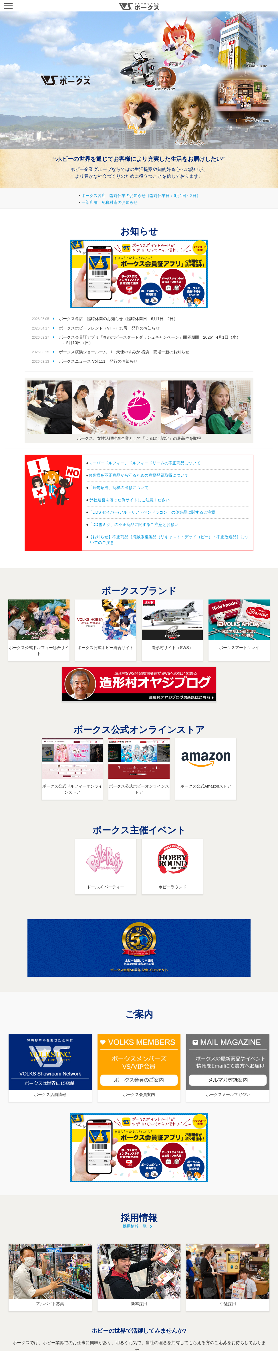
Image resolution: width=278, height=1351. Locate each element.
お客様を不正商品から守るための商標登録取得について (138, 475)
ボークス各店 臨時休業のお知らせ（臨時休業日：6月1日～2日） (141, 195)
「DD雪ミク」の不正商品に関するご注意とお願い (133, 524)
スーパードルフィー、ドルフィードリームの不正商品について (144, 463)
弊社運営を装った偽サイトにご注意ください (130, 500)
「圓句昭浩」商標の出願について (118, 487)
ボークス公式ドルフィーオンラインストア (72, 786)
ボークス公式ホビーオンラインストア (138, 786)
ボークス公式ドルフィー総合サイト (38, 647)
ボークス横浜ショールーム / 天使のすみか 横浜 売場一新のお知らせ (123, 352)
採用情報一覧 (135, 1226)
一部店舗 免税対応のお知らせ (110, 202)
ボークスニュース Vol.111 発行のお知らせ (98, 361)
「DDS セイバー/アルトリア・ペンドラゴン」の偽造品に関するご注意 (151, 512)
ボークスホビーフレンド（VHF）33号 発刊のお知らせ (108, 328)
